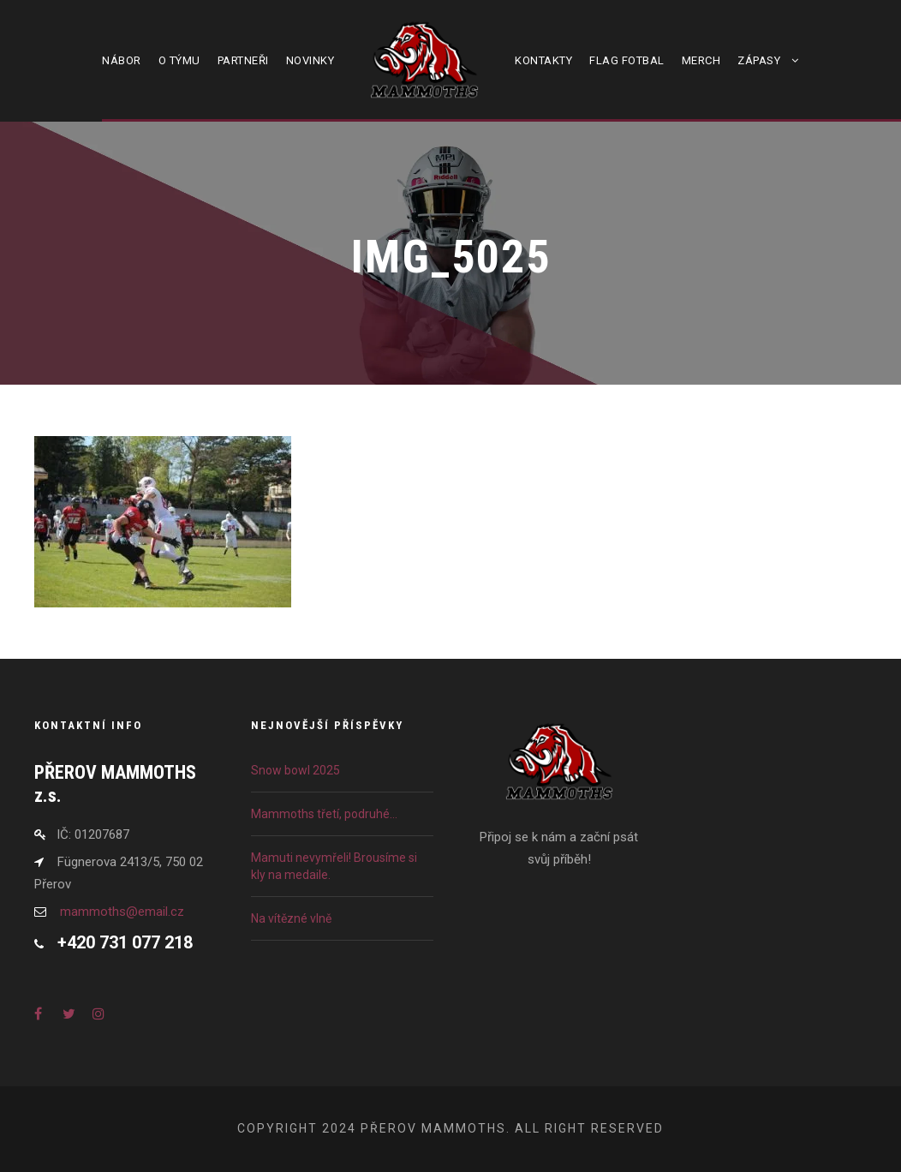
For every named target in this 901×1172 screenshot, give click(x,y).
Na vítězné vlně (291, 918)
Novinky (310, 60)
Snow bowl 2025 (295, 770)
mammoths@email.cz (122, 911)
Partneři (243, 60)
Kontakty (543, 60)
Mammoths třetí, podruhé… (324, 814)
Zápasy (758, 60)
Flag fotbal (627, 60)
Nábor (121, 60)
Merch (701, 60)
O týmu (179, 60)
